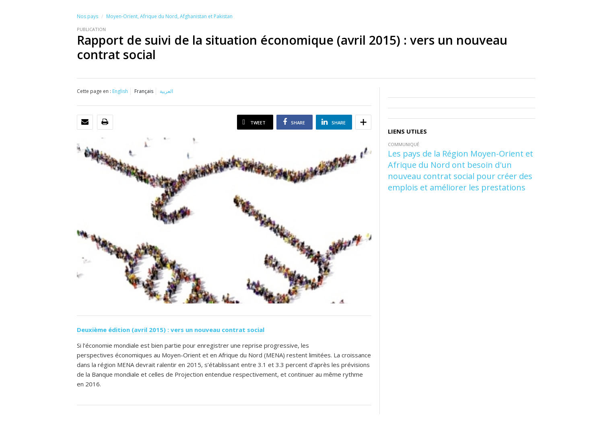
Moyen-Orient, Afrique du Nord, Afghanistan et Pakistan (169, 16)
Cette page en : (94, 91)
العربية (166, 91)
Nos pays (87, 16)
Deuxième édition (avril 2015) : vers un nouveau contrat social (170, 330)
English (120, 91)
